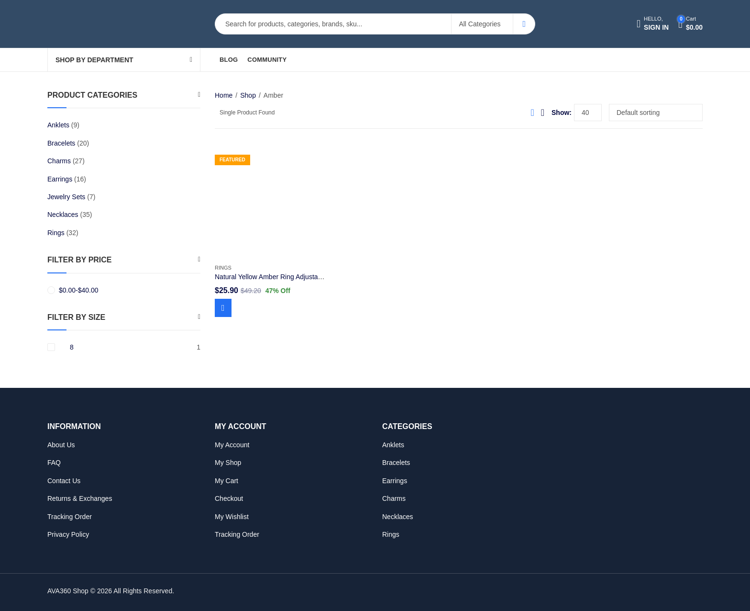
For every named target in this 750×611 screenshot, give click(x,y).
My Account (232, 445)
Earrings (59, 179)
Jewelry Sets (66, 197)
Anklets (58, 125)
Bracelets (61, 143)
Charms (59, 161)
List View (542, 112)
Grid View (532, 112)
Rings (223, 268)
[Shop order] (656, 112)
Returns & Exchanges (79, 498)
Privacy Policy (68, 534)
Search (524, 23)
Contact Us (63, 481)
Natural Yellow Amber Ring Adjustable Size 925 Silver (294, 277)
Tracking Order (69, 516)
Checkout (229, 498)
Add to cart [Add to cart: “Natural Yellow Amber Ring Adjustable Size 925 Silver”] (223, 308)
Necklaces (62, 214)
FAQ (54, 462)
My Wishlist (232, 516)
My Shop (228, 462)
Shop (248, 95)
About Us (61, 445)
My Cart (226, 481)
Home (223, 95)
